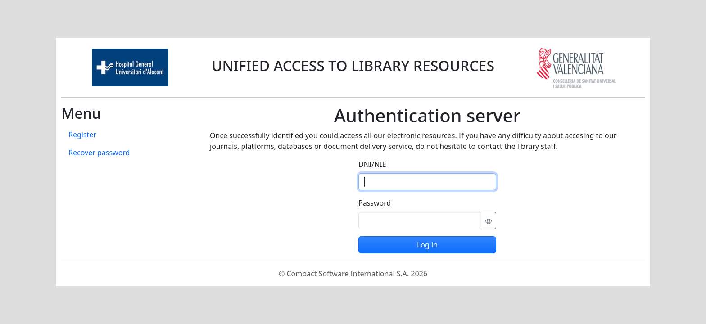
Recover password (99, 153)
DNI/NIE (372, 164)
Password (374, 203)
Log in (427, 245)
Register (82, 135)
